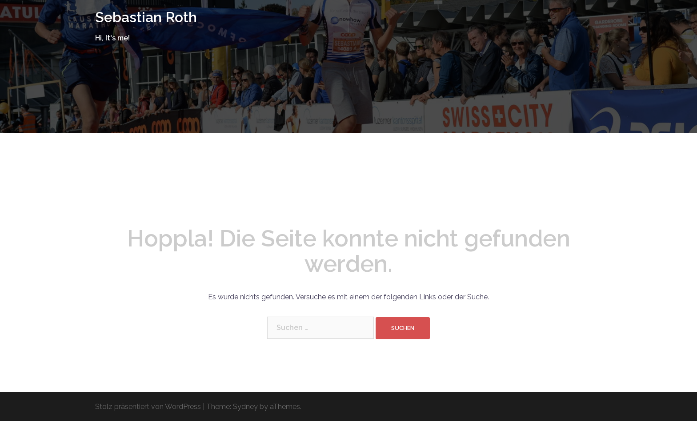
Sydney (245, 406)
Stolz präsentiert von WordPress (148, 406)
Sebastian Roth (146, 17)
